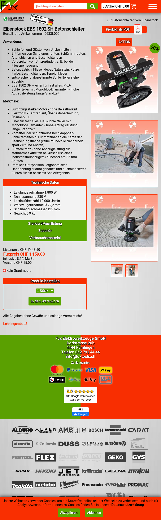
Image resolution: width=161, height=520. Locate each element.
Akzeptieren (68, 513)
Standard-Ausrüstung (45, 223)
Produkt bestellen (45, 281)
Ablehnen (94, 513)
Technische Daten (45, 182)
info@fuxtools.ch (80, 356)
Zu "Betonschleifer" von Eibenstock (132, 20)
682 (80, 409)
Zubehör (45, 231)
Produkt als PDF (124, 29)
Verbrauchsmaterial (45, 238)
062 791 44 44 (87, 352)
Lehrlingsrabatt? (15, 324)
